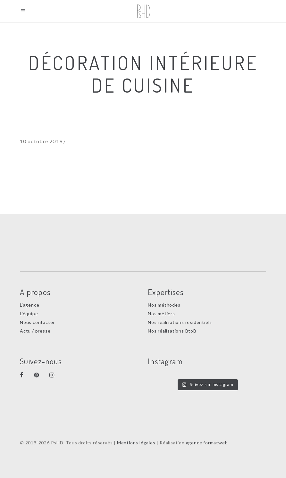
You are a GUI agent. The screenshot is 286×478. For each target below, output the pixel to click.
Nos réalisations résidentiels (180, 322)
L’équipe (29, 313)
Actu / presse (35, 331)
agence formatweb (207, 442)
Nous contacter (37, 322)
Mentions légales (136, 442)
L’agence (29, 305)
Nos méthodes (164, 305)
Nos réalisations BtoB (172, 331)
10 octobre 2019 (41, 141)
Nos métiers (161, 313)
